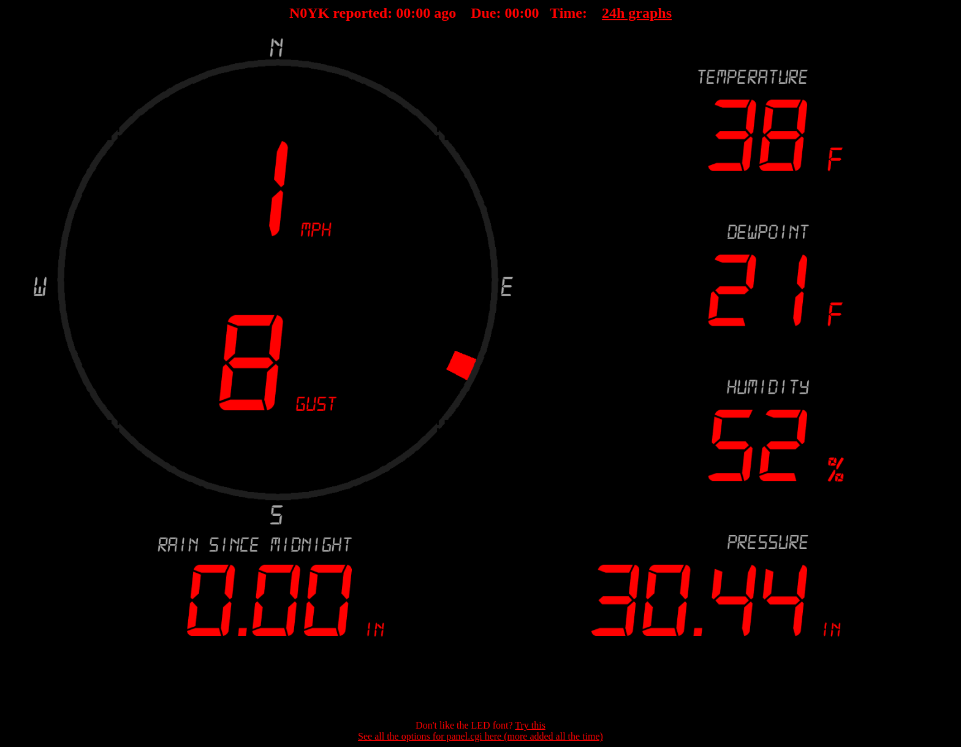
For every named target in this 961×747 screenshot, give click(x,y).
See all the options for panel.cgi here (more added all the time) (480, 736)
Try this (530, 725)
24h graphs (637, 13)
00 (403, 13)
